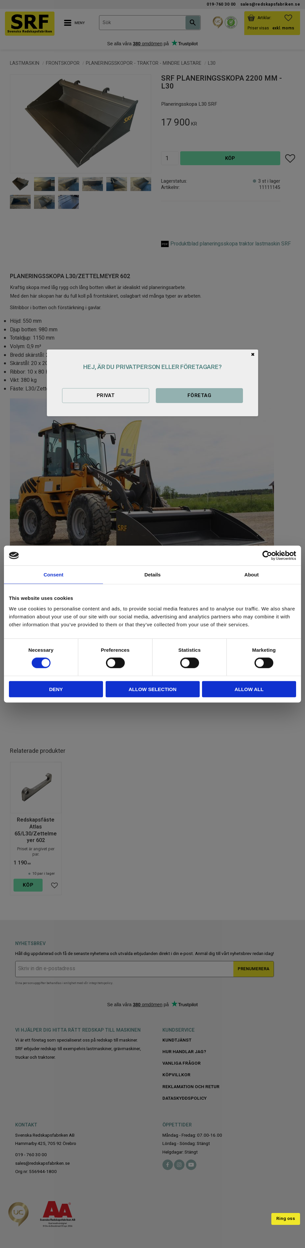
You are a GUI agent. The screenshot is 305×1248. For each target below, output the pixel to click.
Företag (199, 395)
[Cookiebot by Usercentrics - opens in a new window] (267, 556)
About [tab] (251, 574)
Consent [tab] (53, 574)
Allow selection (153, 689)
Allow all (249, 689)
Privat (106, 395)
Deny (56, 689)
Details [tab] (152, 574)
